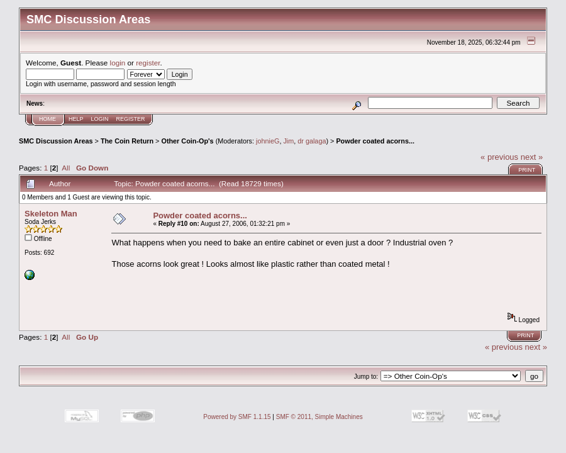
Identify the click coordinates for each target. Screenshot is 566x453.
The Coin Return (127, 141)
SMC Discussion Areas (56, 141)
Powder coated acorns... (375, 141)
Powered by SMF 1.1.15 (236, 416)
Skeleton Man (51, 213)
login (118, 63)
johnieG (267, 141)
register (148, 63)
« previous (499, 157)
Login (100, 119)
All (66, 168)
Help (76, 119)
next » (532, 157)
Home (47, 119)
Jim (288, 141)
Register (130, 119)
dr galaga (311, 141)
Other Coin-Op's (187, 141)
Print (526, 170)
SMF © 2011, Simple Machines (319, 416)
